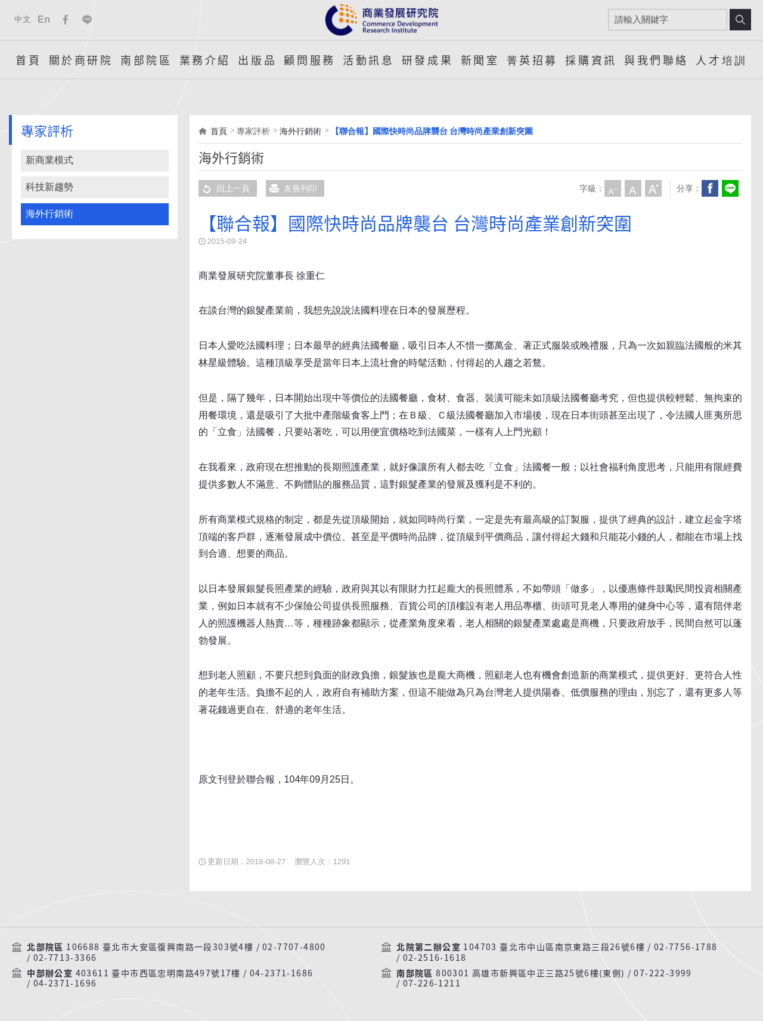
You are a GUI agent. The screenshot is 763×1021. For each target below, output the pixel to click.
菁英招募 (532, 59)
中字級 (633, 188)
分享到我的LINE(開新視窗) (730, 188)
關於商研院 (81, 59)
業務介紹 (205, 59)
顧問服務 (309, 59)
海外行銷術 (49, 214)
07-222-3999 (662, 973)
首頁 (28, 59)
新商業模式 (49, 160)
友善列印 (291, 188)
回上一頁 (224, 188)
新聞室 (480, 59)
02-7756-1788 (686, 947)
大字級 (653, 188)
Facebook (65, 19)
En (44, 19)
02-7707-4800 (294, 947)
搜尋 (740, 19)
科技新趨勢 (49, 187)
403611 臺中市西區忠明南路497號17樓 (158, 973)
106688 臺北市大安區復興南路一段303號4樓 (159, 947)
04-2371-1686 (282, 973)
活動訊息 (368, 59)
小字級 (612, 188)
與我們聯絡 (656, 59)
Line (87, 19)
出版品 (257, 59)
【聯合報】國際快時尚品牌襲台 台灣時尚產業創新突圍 (432, 131)
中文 (22, 19)
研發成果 (427, 59)
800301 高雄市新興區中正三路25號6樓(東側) (530, 973)
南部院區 (146, 59)
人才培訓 (721, 59)
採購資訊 (590, 59)
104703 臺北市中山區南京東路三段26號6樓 (554, 947)
